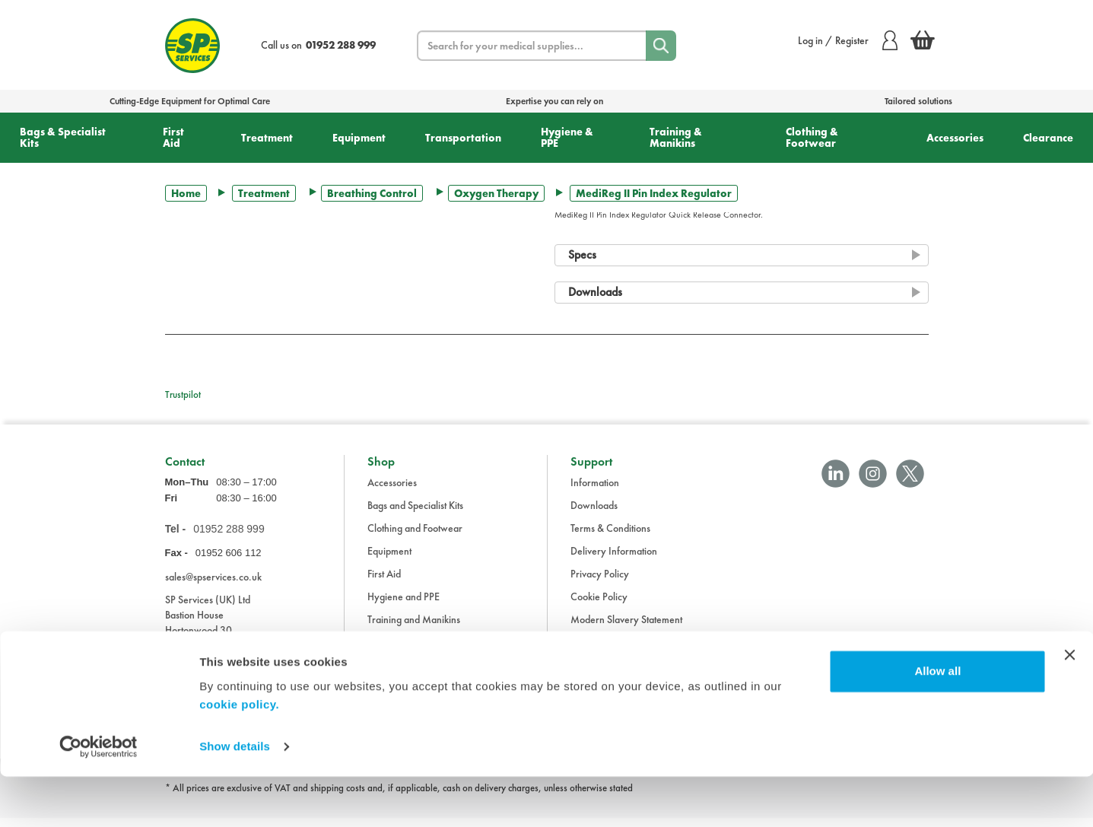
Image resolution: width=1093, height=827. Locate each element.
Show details (234, 796)
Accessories (954, 138)
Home (186, 193)
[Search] (661, 45)
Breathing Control (372, 193)
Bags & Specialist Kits (63, 137)
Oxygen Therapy (496, 193)
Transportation (463, 138)
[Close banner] (1069, 705)
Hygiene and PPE (403, 605)
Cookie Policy (599, 605)
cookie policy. (239, 755)
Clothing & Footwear (812, 137)
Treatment (267, 138)
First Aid (173, 137)
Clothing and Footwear (414, 537)
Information (594, 491)
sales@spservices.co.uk (213, 585)
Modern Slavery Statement (626, 628)
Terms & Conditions (610, 537)
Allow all (937, 721)
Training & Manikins (676, 137)
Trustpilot (183, 394)
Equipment (359, 138)
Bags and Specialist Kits (415, 514)
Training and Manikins (413, 628)
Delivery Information (613, 560)
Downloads (594, 514)
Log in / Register (848, 40)
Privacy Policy (599, 583)
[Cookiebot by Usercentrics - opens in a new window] (98, 797)
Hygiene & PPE (567, 137)
